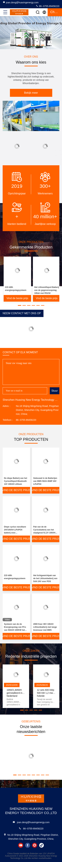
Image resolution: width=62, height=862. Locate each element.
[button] (19, 305)
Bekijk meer (31, 92)
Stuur (54, 390)
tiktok (41, 845)
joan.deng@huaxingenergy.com (21, 2)
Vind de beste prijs (17, 298)
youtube (20, 845)
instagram (34, 845)
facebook (27, 845)
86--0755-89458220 (47, 5)
